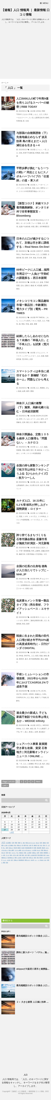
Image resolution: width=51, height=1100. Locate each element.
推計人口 (29, 422)
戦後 (41, 656)
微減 (32, 285)
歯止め (42, 860)
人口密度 (29, 852)
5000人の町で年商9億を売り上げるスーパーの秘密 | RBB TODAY (32, 102)
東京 (27, 845)
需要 (35, 324)
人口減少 (8, 842)
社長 (27, 121)
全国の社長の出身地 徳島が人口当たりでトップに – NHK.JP (32, 570)
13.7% (38, 691)
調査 (16, 857)
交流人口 (11, 847)
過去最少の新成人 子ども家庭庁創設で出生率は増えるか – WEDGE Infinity (32, 716)
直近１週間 (11, 850)
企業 (17, 855)
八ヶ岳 (31, 118)
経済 (44, 855)
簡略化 (36, 767)
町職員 (37, 153)
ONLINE (39, 760)
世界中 (26, 620)
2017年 (19, 694)
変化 (38, 857)
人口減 (5, 845)
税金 (34, 258)
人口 (40, 114)
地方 (43, 764)
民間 (27, 589)
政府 (28, 624)
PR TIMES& (40, 317)
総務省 (19, 847)
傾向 (27, 729)
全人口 (38, 850)
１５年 (23, 453)
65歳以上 (34, 852)
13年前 (38, 111)
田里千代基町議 (28, 153)
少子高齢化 (10, 845)
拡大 (41, 845)
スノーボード (40, 185)
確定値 (39, 450)
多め (27, 485)
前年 (42, 419)
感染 (25, 852)
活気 (20, 153)
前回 (36, 656)
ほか (45, 860)
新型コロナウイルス (30, 842)
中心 (17, 852)
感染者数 (39, 847)
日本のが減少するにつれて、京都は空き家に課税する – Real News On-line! (32, 242)
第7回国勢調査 (34, 659)
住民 (4, 855)
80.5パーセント (41, 617)
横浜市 (36, 422)
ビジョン (39, 150)
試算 (31, 359)
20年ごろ (22, 419)
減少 (24, 842)
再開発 (42, 388)
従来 (23, 422)
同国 (20, 516)
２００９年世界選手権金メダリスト (32, 191)
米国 (32, 227)
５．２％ (44, 520)
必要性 (37, 551)
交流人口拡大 (40, 548)
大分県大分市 (34, 485)
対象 (11, 855)
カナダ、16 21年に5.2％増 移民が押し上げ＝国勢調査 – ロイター (32, 504)
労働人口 (16, 860)
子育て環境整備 (24, 551)
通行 (37, 227)
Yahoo (47, 855)
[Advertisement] (25, 51)
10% (37, 652)
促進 (41, 282)
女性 (26, 855)
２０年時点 (42, 516)
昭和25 (21, 659)
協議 (45, 447)
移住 (18, 289)
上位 (37, 482)
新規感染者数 (28, 847)
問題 (42, 850)
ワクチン (13, 852)
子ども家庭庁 (42, 729)
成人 (26, 732)
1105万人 (43, 652)
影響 (25, 845)
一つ (39, 860)
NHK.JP (38, 579)
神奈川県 (43, 422)
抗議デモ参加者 (24, 227)
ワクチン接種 (18, 850)
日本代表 (28, 188)
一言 (44, 150)
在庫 (26, 258)
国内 (23, 855)
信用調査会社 (25, 585)
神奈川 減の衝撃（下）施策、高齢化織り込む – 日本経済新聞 (32, 407)
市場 (27, 324)
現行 (32, 450)
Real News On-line (28, 254)
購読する (8, 920)
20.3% (43, 691)
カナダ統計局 (40, 513)
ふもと (35, 114)
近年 (12, 860)
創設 (31, 729)
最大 (26, 659)
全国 (30, 845)
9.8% (44, 694)
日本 (30, 258)
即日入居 (38, 764)
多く (4, 847)
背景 (7, 852)
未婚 (42, 356)
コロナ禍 (45, 857)
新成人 (31, 732)
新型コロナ (27, 860)
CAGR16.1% (21, 697)
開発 (32, 391)
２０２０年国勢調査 (33, 453)
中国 (48, 842)
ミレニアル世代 (24, 321)
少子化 (14, 855)
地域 (19, 842)
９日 (18, 523)
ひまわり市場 (27, 114)
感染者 (43, 847)
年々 (22, 732)
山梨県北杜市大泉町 (41, 118)
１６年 (25, 516)
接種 (35, 847)
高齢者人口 (4, 857)
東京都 (15, 847)
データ (7, 855)
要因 (4, 862)
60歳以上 (38, 694)
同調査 (18, 450)
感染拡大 (21, 852)
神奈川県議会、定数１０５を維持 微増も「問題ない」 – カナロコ (32, 438)
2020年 (32, 860)
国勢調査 (46, 852)
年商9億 (19, 121)
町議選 (39, 285)
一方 (20, 764)
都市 (28, 391)
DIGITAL (27, 656)
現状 (33, 188)
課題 (44, 258)
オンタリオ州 (25, 223)
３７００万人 (35, 520)
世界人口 (31, 857)
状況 (10, 852)
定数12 (27, 285)
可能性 (41, 852)
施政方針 (22, 554)
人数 (37, 582)
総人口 (37, 842)
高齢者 (35, 845)
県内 (44, 845)
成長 (31, 324)
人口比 (8, 860)
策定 (42, 153)
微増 (28, 450)
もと (37, 447)
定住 (22, 285)
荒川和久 (25, 359)
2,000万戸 (39, 251)
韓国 (28, 855)
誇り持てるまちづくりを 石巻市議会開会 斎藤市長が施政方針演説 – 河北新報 (32, 539)
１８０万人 (33, 516)
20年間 (46, 251)
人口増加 (34, 850)
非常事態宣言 (44, 227)
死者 (7, 862)
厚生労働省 (40, 855)
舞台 (42, 659)
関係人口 (19, 845)
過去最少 (42, 732)
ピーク (33, 419)
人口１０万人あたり (26, 850)
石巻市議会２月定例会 (34, 554)
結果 (23, 391)
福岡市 (45, 285)
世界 (41, 842)
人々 (36, 860)
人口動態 (43, 254)
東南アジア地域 (40, 697)
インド (4, 860)
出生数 (24, 857)
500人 (18, 254)
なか (28, 419)
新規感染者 (21, 860)
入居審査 (30, 764)
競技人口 (46, 850)
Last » (5, 785)
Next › (38, 781)
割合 (23, 624)
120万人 (39, 725)
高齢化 (44, 842)
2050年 (31, 694)
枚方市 (42, 485)
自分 (38, 188)
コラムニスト (40, 353)
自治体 (23, 847)
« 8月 (12, 832)
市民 (32, 551)
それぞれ (27, 582)
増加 (23, 324)
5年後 (21, 656)
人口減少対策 (33, 855)
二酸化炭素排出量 (36, 620)
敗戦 (45, 656)
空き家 (39, 258)
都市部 (41, 857)
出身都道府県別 (37, 585)
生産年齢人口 (10, 857)
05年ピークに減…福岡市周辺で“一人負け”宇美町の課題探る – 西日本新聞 (32, 273)
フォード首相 (36, 223)
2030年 (25, 694)
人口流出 (19, 857)
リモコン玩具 (36, 321)
